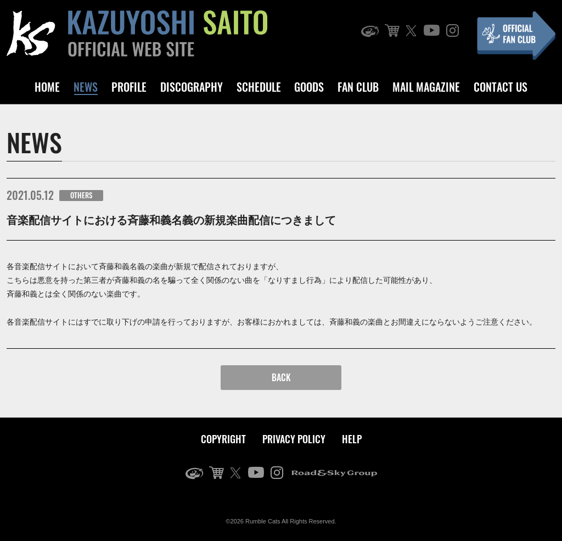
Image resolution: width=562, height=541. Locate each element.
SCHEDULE (259, 87)
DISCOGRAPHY (191, 87)
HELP (352, 439)
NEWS (86, 87)
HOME (47, 87)
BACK (281, 377)
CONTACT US (500, 87)
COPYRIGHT (223, 439)
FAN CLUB (358, 87)
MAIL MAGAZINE (426, 87)
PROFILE (129, 87)
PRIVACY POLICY (293, 439)
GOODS (309, 87)
